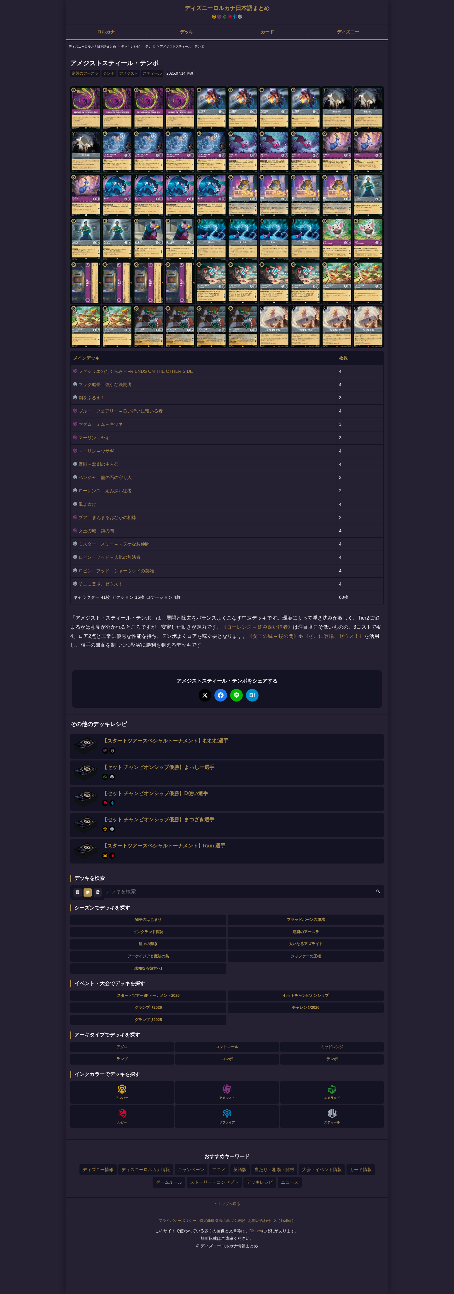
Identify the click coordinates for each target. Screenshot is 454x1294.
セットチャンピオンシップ (306, 995)
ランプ (122, 1059)
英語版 (240, 1169)
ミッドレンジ (332, 1047)
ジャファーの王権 (306, 956)
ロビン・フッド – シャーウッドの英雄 (116, 570)
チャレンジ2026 (305, 1007)
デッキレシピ (260, 1182)
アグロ (122, 1047)
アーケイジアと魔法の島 (148, 956)
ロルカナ (106, 31)
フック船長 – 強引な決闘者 (105, 384)
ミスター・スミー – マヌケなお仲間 (114, 543)
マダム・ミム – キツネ (101, 424)
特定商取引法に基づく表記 (222, 1220)
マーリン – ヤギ (94, 437)
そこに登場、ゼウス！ (101, 583)
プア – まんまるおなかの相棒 (108, 517)
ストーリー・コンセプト (214, 1182)
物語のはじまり (148, 919)
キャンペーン (191, 1169)
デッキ (186, 31)
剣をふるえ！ (92, 397)
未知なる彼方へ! (148, 968)
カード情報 (361, 1169)
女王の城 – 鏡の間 (96, 530)
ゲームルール (169, 1182)
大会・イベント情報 (322, 1169)
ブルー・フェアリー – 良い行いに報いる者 (121, 410)
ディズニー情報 (98, 1169)
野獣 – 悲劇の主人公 (99, 464)
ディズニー (348, 31)
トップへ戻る (227, 1204)
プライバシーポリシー (177, 1220)
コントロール (227, 1047)
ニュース (290, 1182)
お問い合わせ (259, 1220)
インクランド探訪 (148, 932)
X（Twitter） (284, 1220)
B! (252, 695)
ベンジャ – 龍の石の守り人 (105, 477)
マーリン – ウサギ (96, 450)
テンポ (108, 73)
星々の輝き (148, 944)
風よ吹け (87, 504)
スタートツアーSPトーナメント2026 (148, 995)
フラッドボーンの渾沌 (306, 919)
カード (267, 31)
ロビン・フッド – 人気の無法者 (110, 557)
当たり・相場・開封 (274, 1169)
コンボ (227, 1059)
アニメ (218, 1169)
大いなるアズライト (306, 944)
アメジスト (128, 73)
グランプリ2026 (148, 1007)
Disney (255, 1230)
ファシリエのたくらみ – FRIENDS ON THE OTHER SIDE (136, 371)
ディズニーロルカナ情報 (145, 1169)
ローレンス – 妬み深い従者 (105, 490)
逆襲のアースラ (85, 73)
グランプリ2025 (148, 1020)
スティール (152, 73)
